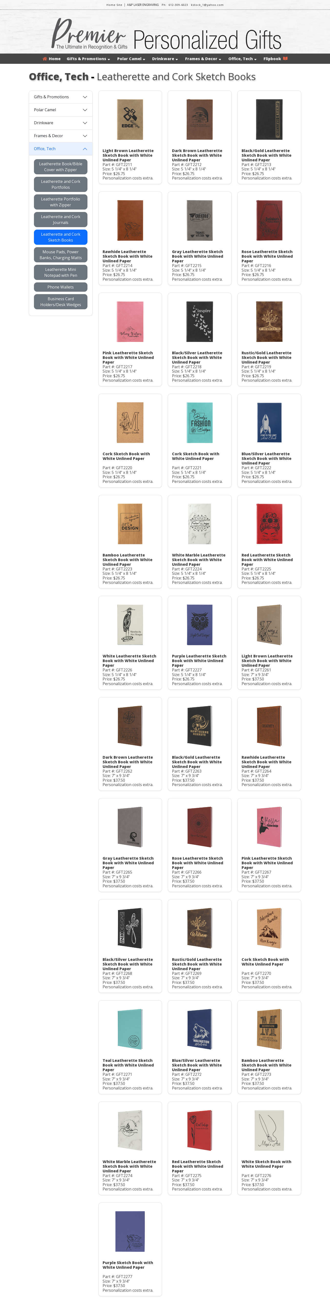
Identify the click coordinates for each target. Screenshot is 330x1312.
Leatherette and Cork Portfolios (60, 184)
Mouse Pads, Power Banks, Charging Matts (61, 254)
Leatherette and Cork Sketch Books (60, 237)
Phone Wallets (60, 287)
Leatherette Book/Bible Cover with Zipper (60, 166)
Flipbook (275, 58)
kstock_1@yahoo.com (207, 5)
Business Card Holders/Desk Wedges (60, 301)
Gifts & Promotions (88, 58)
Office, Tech (242, 58)
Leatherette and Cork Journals (60, 219)
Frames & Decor (203, 58)
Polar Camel (131, 58)
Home (52, 58)
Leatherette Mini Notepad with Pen (60, 272)
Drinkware (165, 58)
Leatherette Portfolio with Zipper (60, 202)
